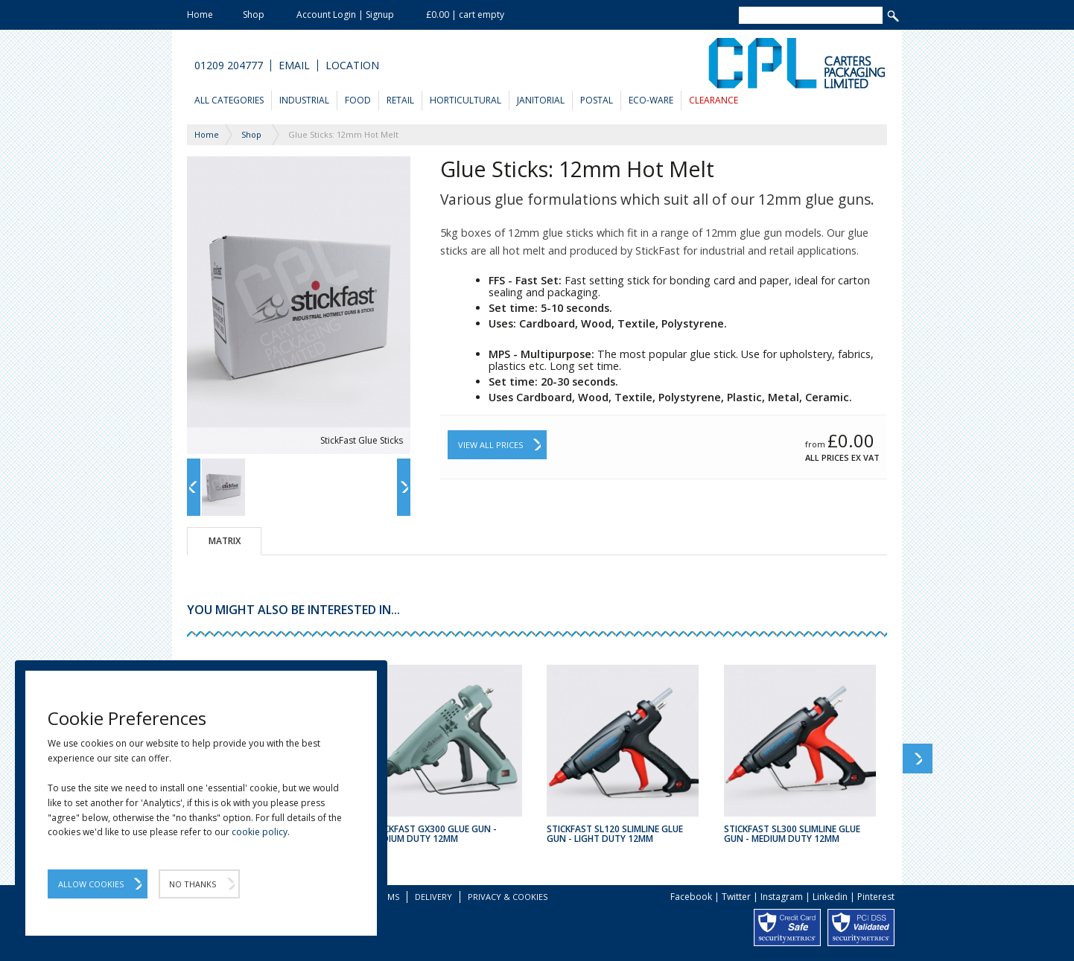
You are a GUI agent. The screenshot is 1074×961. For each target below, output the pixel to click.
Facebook (691, 896)
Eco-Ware (651, 100)
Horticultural (465, 100)
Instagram (781, 896)
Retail (400, 100)
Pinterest (876, 896)
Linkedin (830, 896)
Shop (253, 14)
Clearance (713, 100)
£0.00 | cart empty (465, 14)
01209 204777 (228, 65)
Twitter (736, 896)
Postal (596, 100)
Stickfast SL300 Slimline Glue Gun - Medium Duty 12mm (792, 834)
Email (294, 65)
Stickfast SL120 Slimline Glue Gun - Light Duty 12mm (615, 834)
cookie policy (259, 832)
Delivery (433, 896)
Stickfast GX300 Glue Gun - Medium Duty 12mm (433, 834)
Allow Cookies (91, 884)
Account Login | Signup (345, 14)
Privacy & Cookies (507, 896)
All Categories (229, 100)
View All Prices (490, 444)
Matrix (225, 540)
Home (200, 14)
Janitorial (541, 100)
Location (352, 65)
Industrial (304, 100)
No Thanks (192, 884)
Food (358, 100)
